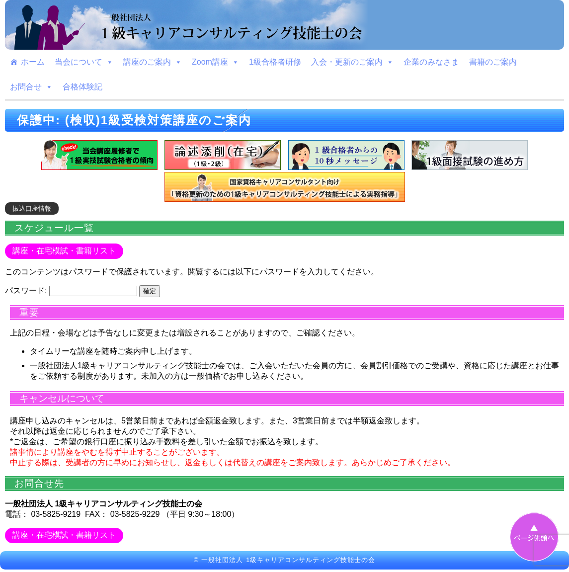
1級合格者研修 (275, 62)
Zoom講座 (215, 62)
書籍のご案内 (493, 62)
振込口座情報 (31, 208)
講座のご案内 (152, 62)
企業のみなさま (431, 62)
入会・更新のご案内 (352, 62)
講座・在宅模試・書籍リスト (64, 250)
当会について (84, 62)
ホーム (33, 62)
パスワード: (71, 290)
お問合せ (31, 87)
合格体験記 (82, 86)
